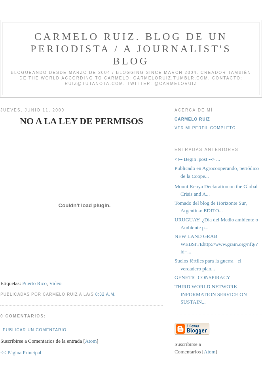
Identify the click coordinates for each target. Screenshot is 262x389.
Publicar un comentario (34, 330)
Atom (91, 341)
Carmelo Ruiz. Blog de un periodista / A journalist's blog (131, 49)
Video (55, 283)
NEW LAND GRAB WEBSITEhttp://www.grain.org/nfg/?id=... (216, 244)
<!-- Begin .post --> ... (197, 159)
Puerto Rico (34, 283)
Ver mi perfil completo (205, 128)
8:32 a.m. (105, 294)
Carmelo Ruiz (192, 119)
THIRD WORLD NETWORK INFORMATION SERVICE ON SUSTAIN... (211, 294)
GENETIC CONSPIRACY (202, 277)
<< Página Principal (20, 352)
